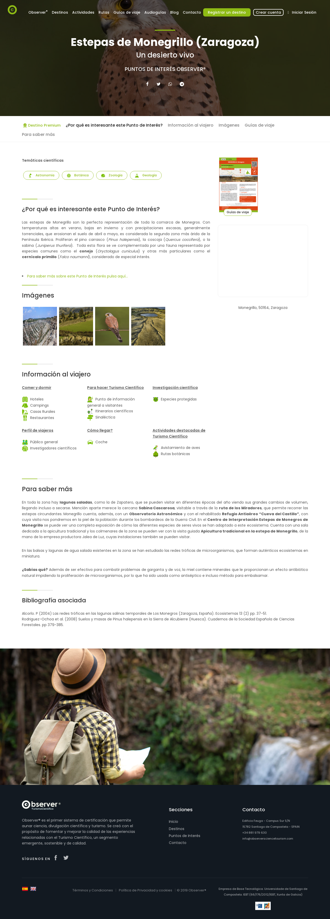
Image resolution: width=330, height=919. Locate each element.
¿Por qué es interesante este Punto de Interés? (114, 125)
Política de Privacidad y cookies (145, 890)
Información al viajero (190, 125)
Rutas (103, 12)
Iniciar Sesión (301, 12)
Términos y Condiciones (92, 890)
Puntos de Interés (184, 835)
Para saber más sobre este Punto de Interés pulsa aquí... (77, 276)
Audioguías (155, 12)
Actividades (83, 12)
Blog (174, 12)
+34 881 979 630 (254, 833)
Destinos (60, 12)
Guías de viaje (126, 12)
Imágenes (229, 125)
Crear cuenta (268, 12)
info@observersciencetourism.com (267, 838)
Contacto (192, 12)
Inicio (173, 821)
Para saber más (38, 134)
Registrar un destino (227, 12)
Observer (38, 12)
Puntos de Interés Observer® (165, 69)
